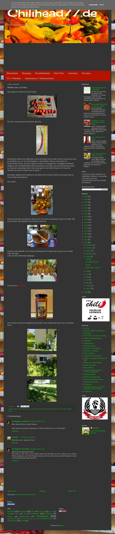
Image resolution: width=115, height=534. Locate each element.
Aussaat (22, 511)
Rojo (64, 409)
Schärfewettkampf (36, 518)
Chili (28, 409)
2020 (86, 214)
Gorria (42, 409)
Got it (102, 5)
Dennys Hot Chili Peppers (92, 348)
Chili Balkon (87, 333)
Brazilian (15, 409)
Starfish (10, 411)
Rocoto (60, 409)
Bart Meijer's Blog (89, 346)
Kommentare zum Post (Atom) (25, 494)
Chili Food (41, 511)
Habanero (48, 409)
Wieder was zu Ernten (93, 267)
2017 (86, 222)
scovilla (22, 520)
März (88, 283)
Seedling (68, 409)
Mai (87, 277)
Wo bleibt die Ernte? (92, 262)
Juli (87, 271)
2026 (86, 196)
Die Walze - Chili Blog (91, 351)
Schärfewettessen (24, 518)
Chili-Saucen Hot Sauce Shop (93, 379)
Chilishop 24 (88, 384)
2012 (86, 237)
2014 (86, 231)
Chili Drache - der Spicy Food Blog (95, 336)
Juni (87, 274)
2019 (86, 216)
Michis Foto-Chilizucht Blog (92, 362)
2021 (86, 211)
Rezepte (26, 73)
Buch (32, 511)
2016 (86, 225)
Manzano (54, 409)
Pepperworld (24, 516)
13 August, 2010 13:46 (37, 449)
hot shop (14, 520)
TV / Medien (14, 78)
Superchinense (48, 518)
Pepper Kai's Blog (89, 365)
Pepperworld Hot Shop (91, 382)
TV (8, 520)
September (90, 253)
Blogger (61, 525)
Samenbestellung (12, 518)
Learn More (93, 5)
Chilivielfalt (87, 341)
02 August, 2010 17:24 (37, 421)
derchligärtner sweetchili (20, 421)
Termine (86, 73)
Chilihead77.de (52, 12)
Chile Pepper (22, 409)
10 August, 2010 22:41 (28, 437)
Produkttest (42, 516)
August (88, 256)
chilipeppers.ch (89, 343)
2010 (86, 242)
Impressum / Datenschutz (39, 78)
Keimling (48, 514)
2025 (86, 199)
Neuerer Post (12, 491)
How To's (59, 73)
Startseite (12, 73)
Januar (88, 288)
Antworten (15, 431)
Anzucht (10, 511)
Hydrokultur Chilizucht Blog (92, 356)
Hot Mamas (87, 391)
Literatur (73, 73)
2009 (86, 292)
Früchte (88, 265)
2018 (86, 219)
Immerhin (89, 259)
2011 (86, 239)
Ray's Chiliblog (88, 367)
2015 (86, 228)
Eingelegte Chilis (13, 513)
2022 (86, 208)
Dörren (51, 511)
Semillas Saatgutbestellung (92, 338)
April (87, 280)
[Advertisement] (57, 57)
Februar (88, 285)
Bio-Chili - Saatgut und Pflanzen (94, 331)
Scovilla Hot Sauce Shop (92, 377)
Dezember (89, 245)
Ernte (31, 409)
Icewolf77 (15, 437)
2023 (86, 205)
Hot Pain (86, 328)
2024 (86, 202)
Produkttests (42, 73)
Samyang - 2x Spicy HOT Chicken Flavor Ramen (98, 122)
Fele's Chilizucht (89, 353)
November (89, 248)
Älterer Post (72, 491)
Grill (25, 513)
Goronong (37, 409)
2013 (86, 234)
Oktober (89, 251)
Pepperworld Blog (89, 374)
